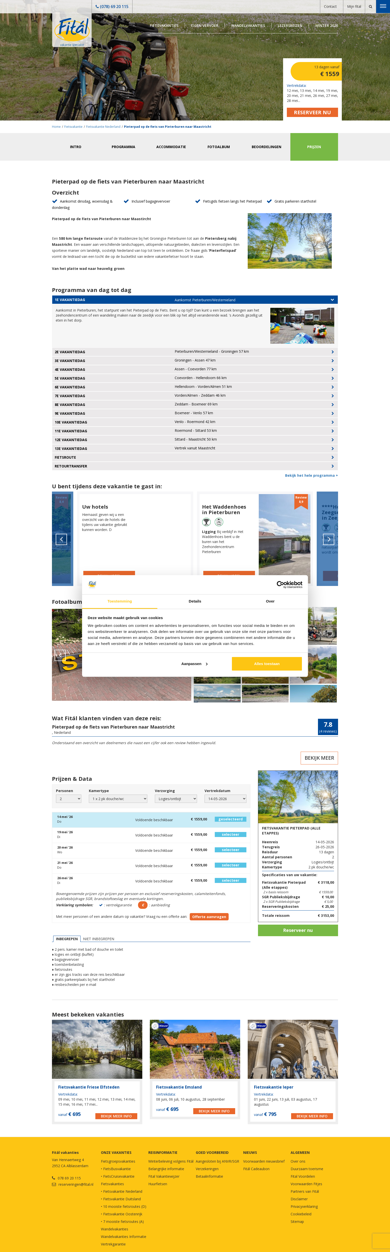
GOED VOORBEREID (212, 1152)
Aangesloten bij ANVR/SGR (217, 1161)
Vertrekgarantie (113, 1244)
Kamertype (99, 790)
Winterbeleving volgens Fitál (170, 1161)
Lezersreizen (290, 25)
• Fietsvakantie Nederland (121, 1191)
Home (56, 127)
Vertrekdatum (217, 790)
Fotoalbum (219, 146)
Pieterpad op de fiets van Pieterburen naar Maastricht (167, 127)
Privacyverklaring (304, 1206)
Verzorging (165, 790)
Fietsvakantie (73, 127)
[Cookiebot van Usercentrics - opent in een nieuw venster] (280, 584)
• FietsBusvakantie (116, 1168)
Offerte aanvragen (209, 916)
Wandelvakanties (248, 25)
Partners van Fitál (305, 1191)
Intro (75, 146)
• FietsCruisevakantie (118, 1176)
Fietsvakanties (164, 25)
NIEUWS (250, 1152)
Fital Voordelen (303, 1176)
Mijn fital (354, 6)
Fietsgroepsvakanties (118, 1161)
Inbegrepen (67, 938)
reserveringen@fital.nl (75, 1184)
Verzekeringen (207, 1168)
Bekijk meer (319, 757)
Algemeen (300, 1152)
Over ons (298, 1161)
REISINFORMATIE (162, 1152)
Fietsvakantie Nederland (103, 127)
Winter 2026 (326, 25)
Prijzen (314, 146)
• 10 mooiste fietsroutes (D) (123, 1206)
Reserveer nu (312, 112)
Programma (123, 146)
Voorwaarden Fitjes (306, 1183)
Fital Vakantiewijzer (163, 1176)
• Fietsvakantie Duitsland (121, 1199)
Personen (64, 790)
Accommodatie (171, 146)
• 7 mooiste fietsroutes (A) (122, 1221)
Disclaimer (299, 1199)
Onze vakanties (116, 1152)
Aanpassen (194, 664)
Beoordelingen (266, 146)
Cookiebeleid (301, 1214)
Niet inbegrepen (98, 938)
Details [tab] (195, 601)
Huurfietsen (157, 1183)
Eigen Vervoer (204, 25)
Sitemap (297, 1221)
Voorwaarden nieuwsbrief (264, 1161)
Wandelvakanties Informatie (123, 1236)
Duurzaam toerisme (307, 1168)
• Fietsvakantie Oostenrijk (121, 1214)
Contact (330, 6)
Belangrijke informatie (166, 1168)
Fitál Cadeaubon (256, 1168)
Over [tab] (270, 601)
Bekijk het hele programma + (311, 475)
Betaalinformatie (209, 1176)
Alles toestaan (267, 664)
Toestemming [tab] (119, 601)
